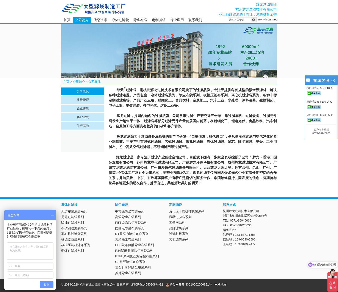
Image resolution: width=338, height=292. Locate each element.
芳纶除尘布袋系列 (128, 239)
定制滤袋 (159, 20)
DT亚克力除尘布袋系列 (132, 234)
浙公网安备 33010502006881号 (189, 284)
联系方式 (229, 204)
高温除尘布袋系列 (128, 217)
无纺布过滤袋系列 (74, 211)
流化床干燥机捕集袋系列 (187, 211)
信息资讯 (100, 20)
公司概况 (94, 81)
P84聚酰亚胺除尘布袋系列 (134, 250)
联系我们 (195, 20)
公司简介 (82, 20)
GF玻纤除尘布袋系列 (130, 262)
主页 (66, 81)
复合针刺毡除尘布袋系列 (133, 267)
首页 (67, 20)
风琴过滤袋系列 (180, 217)
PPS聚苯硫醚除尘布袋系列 (134, 245)
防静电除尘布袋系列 (129, 228)
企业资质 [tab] (83, 108)
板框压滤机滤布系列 (75, 245)
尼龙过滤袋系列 (72, 217)
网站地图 (220, 284)
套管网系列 (177, 222)
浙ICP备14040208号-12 (147, 284)
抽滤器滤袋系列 (72, 239)
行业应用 (177, 20)
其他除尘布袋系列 (128, 273)
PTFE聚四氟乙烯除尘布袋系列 (137, 256)
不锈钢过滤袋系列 (74, 228)
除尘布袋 (140, 20)
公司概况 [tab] (83, 91)
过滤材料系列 (178, 234)
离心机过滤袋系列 (74, 234)
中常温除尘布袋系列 (129, 211)
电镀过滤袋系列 (72, 250)
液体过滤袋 (120, 20)
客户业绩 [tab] (83, 117)
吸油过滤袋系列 (72, 222)
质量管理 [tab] (83, 99)
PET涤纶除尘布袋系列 (131, 222)
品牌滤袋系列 (178, 228)
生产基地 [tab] (83, 125)
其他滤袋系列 (178, 239)
